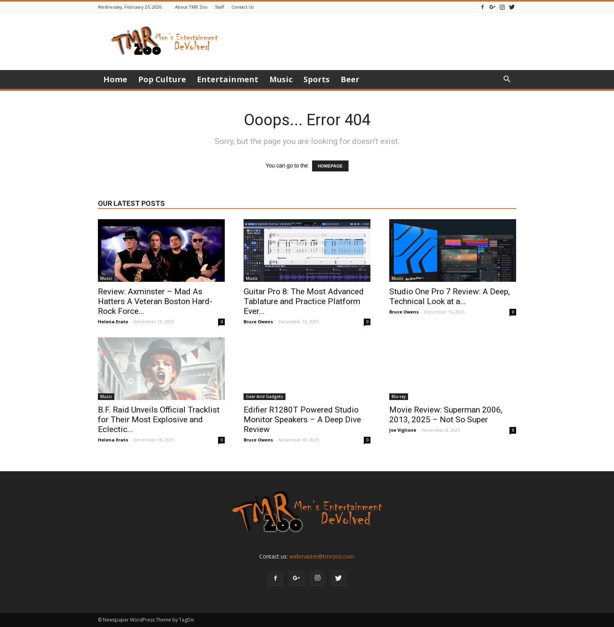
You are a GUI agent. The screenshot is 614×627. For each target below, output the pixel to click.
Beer (350, 79)
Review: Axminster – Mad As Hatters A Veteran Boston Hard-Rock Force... (155, 301)
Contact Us (242, 7)
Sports (316, 79)
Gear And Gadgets (264, 396)
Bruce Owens (258, 321)
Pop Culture (162, 79)
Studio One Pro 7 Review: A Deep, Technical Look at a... (449, 296)
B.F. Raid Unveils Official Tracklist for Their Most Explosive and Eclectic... (159, 419)
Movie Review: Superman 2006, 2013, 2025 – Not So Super (445, 414)
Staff (219, 7)
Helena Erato (113, 321)
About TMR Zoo (191, 7)
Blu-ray (399, 396)
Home (115, 79)
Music (281, 79)
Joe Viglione (402, 430)
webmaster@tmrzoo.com (321, 556)
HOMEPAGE (330, 166)
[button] (506, 80)
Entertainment (227, 79)
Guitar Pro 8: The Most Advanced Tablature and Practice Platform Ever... (304, 301)
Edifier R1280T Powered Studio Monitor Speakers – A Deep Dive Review (302, 419)
